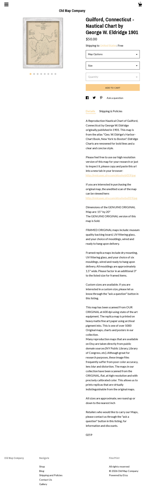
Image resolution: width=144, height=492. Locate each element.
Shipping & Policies (110, 111)
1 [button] (30, 74)
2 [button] (34, 74)
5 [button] (45, 74)
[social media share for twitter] (94, 97)
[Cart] (140, 5)
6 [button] (48, 74)
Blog (41, 470)
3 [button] (38, 74)
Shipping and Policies (51, 475)
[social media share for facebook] (87, 97)
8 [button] (55, 74)
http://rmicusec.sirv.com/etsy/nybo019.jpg (111, 198)
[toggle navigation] (6, 4)
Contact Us (45, 479)
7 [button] (52, 74)
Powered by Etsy (118, 475)
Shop (42, 466)
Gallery (43, 484)
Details (91, 111)
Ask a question (115, 97)
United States (108, 45)
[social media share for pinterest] (101, 97)
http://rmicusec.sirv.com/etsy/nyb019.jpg (111, 175)
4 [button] (41, 74)
